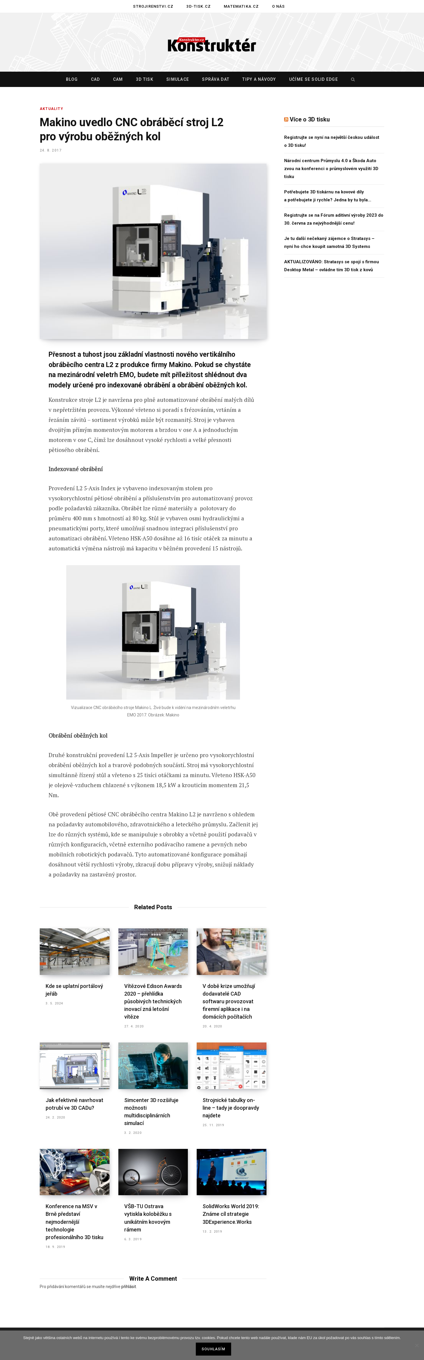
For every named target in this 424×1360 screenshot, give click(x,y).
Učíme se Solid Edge (313, 79)
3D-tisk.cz (198, 6)
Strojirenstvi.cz (153, 6)
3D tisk (144, 79)
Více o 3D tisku (310, 119)
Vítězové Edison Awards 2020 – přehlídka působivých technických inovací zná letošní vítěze (153, 1001)
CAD (95, 79)
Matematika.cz (241, 6)
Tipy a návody (259, 79)
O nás (278, 6)
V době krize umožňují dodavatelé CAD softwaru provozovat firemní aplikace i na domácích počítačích (229, 1001)
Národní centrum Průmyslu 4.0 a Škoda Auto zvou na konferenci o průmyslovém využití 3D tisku (331, 168)
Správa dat (215, 79)
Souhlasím (213, 1349)
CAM (118, 79)
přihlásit (128, 1286)
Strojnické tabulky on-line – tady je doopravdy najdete (231, 1108)
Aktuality (51, 109)
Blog (72, 79)
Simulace (177, 79)
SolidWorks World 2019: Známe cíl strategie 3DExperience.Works (231, 1214)
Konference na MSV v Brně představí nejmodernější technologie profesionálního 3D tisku (74, 1221)
